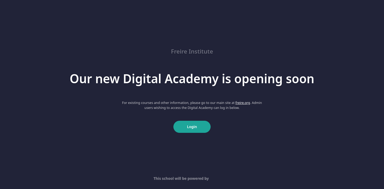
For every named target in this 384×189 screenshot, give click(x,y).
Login (192, 126)
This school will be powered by (191, 178)
